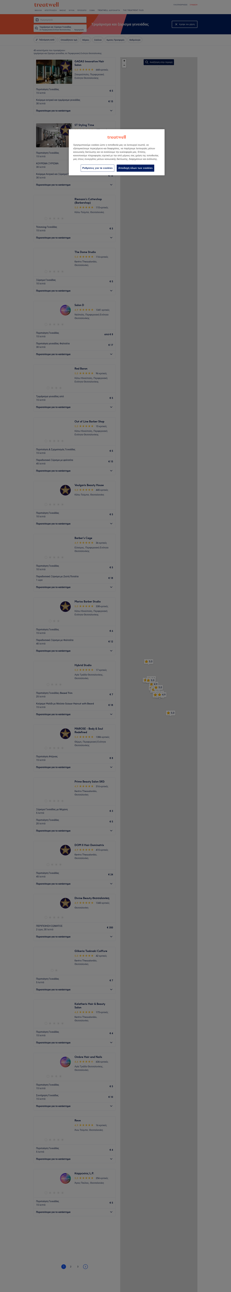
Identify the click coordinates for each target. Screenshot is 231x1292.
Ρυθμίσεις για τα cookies (97, 168)
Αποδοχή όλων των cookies (135, 168)
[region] (117, 152)
